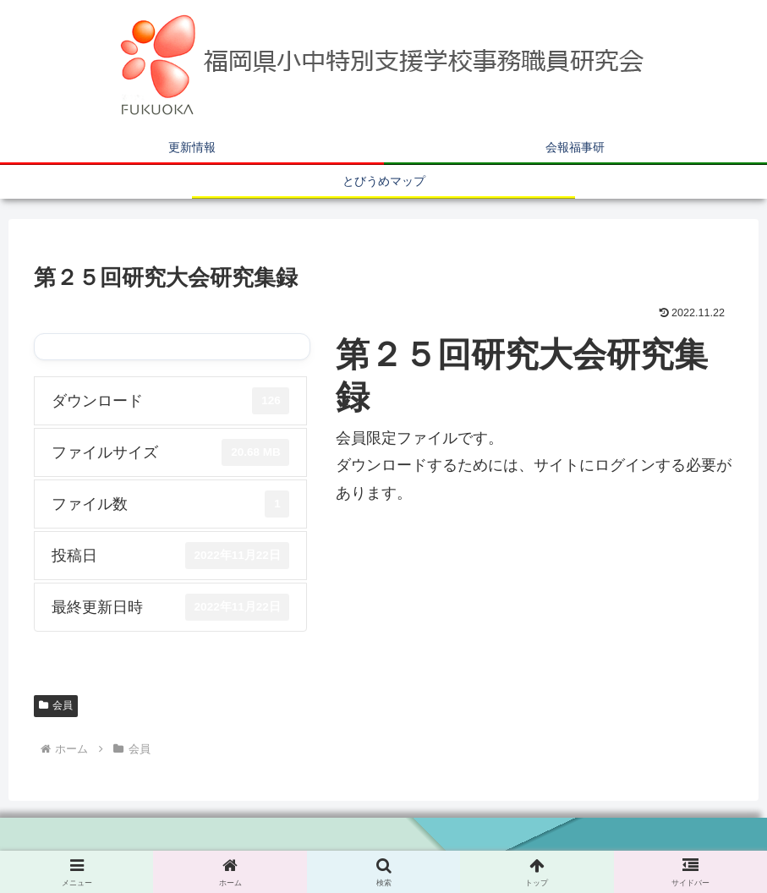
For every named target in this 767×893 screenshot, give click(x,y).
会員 (56, 705)
